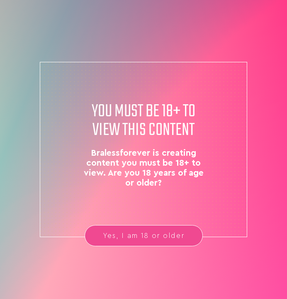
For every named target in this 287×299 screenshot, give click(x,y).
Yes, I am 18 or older (144, 235)
